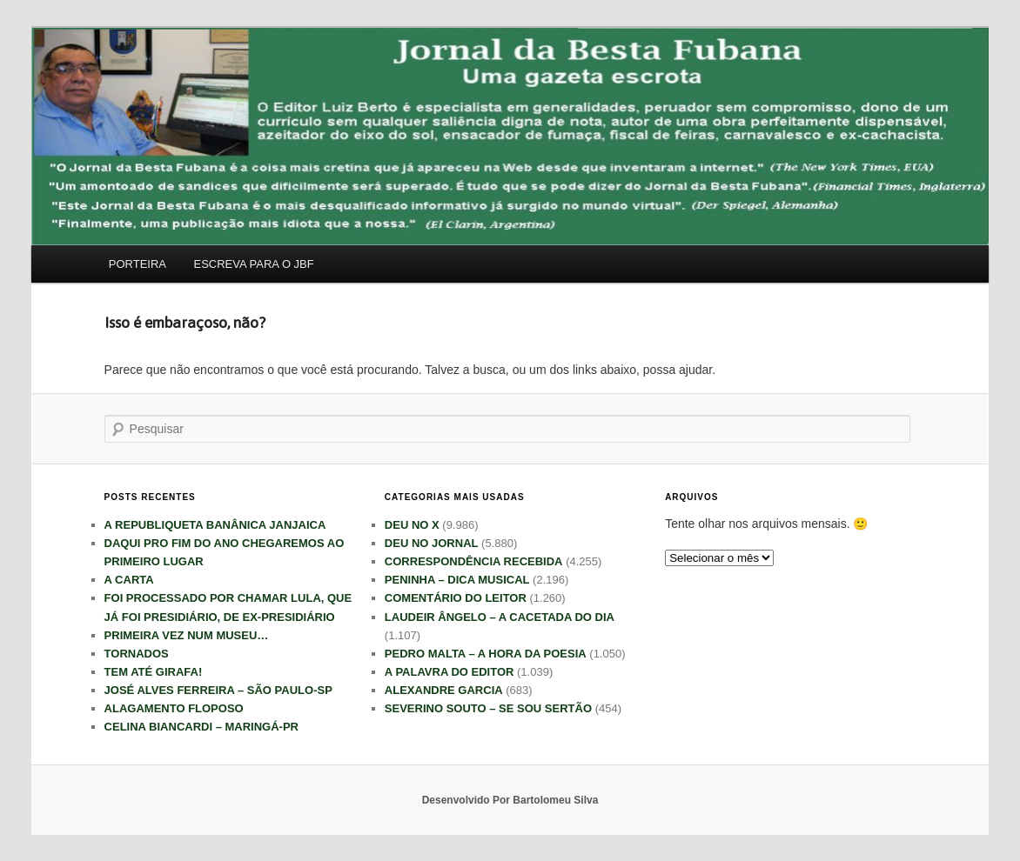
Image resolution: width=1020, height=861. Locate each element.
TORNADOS (136, 653)
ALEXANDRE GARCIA (444, 690)
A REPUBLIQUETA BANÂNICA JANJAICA (215, 524)
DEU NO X (412, 524)
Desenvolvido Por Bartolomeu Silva (510, 800)
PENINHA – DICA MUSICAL (457, 579)
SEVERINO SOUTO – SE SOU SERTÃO (488, 708)
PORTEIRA (137, 263)
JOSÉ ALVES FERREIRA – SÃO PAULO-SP (218, 690)
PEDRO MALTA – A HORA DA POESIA (486, 653)
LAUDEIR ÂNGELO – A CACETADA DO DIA (499, 617)
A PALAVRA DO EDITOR (449, 671)
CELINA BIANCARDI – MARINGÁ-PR (201, 726)
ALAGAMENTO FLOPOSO (174, 708)
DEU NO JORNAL (432, 543)
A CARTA (129, 579)
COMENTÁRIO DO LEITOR (456, 597)
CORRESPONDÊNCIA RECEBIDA (474, 561)
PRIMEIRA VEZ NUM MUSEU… (186, 635)
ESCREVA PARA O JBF (254, 263)
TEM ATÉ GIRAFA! (153, 671)
